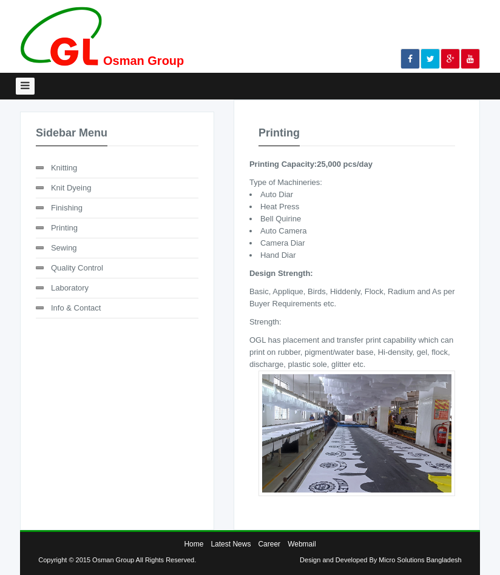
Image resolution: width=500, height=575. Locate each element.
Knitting (64, 167)
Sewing (64, 247)
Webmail (302, 544)
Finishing (67, 207)
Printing (64, 227)
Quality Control (77, 267)
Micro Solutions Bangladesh (420, 559)
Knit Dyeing (71, 187)
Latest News (231, 544)
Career (269, 544)
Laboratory (70, 287)
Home (193, 544)
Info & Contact (76, 307)
